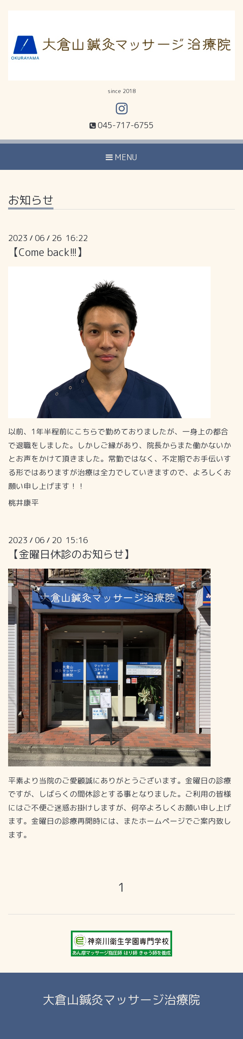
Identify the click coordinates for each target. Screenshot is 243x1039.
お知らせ (30, 201)
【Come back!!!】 (47, 252)
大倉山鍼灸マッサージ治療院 (121, 999)
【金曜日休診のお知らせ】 (71, 554)
